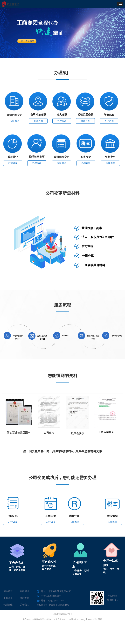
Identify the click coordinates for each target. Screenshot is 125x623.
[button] (120, 4)
